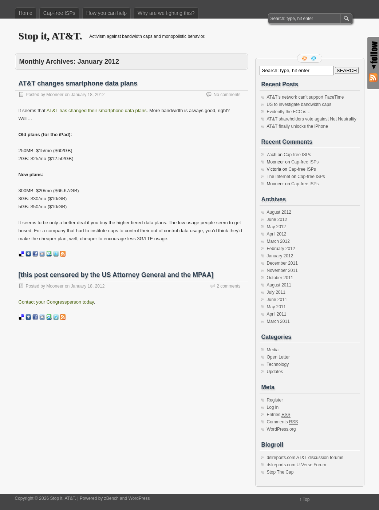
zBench (111, 498)
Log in (273, 407)
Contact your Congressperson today (56, 302)
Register (275, 400)
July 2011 (276, 292)
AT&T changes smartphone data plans (78, 83)
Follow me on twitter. (314, 58)
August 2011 (279, 285)
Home (25, 13)
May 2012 (276, 226)
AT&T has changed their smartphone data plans (97, 110)
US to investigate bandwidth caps (299, 104)
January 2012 (280, 255)
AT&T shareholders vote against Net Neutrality (311, 119)
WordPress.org (281, 429)
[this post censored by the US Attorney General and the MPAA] (116, 274)
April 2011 (277, 314)
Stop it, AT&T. (50, 35)
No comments (226, 94)
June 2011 (277, 299)
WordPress (139, 498)
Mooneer (54, 94)
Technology (278, 364)
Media (273, 349)
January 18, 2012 (88, 94)
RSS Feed (305, 58)
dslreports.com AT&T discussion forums (305, 457)
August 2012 (279, 212)
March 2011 (278, 321)
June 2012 (277, 219)
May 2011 (276, 306)
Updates (275, 371)
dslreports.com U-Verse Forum (296, 464)
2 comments (228, 286)
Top (306, 499)
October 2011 (280, 277)
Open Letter (278, 357)
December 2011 (282, 263)
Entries (279, 415)
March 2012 (278, 241)
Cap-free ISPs (59, 13)
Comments (282, 422)
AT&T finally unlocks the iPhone (297, 126)
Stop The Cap (280, 472)
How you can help (106, 13)
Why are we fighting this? (166, 13)
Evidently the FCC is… (289, 111)
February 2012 (281, 248)
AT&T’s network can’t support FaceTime (305, 97)
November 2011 (282, 270)
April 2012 (277, 234)
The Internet (279, 176)
